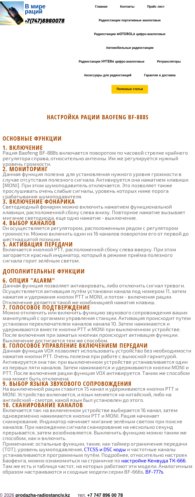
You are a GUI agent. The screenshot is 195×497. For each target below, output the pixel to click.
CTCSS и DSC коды (105, 449)
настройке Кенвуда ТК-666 (153, 460)
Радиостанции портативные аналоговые (130, 20)
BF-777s (154, 472)
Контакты (127, 6)
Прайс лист (156, 6)
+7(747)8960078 (44, 21)
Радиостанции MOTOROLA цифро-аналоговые (130, 34)
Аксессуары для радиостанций (108, 75)
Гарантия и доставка (159, 75)
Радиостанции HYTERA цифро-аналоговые (111, 61)
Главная (101, 6)
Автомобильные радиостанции (129, 48)
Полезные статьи (130, 89)
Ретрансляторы (169, 61)
